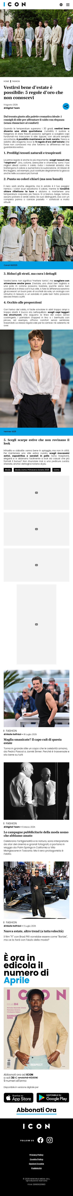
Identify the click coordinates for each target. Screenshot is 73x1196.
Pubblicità (36, 1168)
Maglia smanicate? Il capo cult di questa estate (33, 741)
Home (6, 81)
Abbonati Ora (36, 1110)
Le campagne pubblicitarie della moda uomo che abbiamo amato (36, 834)
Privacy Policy (36, 1154)
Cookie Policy (36, 1159)
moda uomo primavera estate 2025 (32, 469)
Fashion (16, 81)
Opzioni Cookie (36, 1163)
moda (8, 469)
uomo (57, 469)
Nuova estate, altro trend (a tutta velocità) (34, 931)
